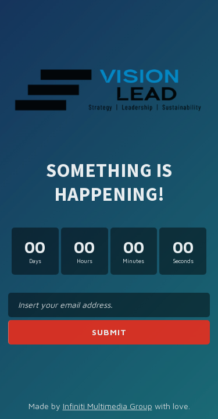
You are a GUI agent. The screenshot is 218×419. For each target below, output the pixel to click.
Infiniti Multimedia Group (107, 406)
